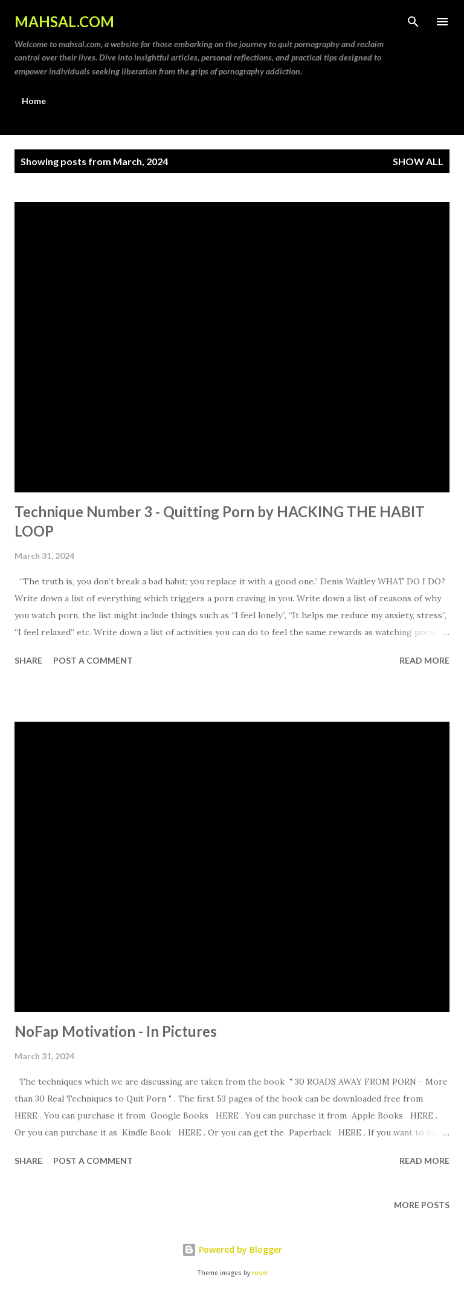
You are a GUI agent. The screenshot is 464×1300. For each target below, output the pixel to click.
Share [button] (28, 660)
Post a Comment (93, 660)
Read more (424, 660)
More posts (422, 1205)
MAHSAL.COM (64, 21)
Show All (418, 161)
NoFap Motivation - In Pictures (115, 1031)
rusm (260, 1273)
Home (34, 101)
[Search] (413, 22)
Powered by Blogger (232, 1249)
